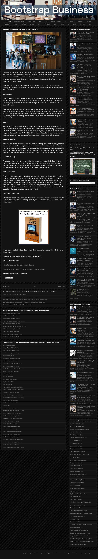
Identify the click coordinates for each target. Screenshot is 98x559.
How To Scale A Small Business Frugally (12, 334)
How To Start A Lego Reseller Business (12, 413)
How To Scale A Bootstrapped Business (12, 442)
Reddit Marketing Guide (76, 468)
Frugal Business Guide (76, 508)
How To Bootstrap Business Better (11, 437)
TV (42, 553)
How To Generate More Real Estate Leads (13, 389)
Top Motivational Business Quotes (11, 429)
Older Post (61, 286)
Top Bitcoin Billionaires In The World (11, 323)
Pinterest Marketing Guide (77, 477)
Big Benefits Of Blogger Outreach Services (13, 395)
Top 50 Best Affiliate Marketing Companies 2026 (85, 120)
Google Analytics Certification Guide (79, 536)
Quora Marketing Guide (76, 465)
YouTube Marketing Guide (77, 471)
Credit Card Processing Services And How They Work (85, 88)
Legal (25, 553)
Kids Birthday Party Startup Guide (11, 416)
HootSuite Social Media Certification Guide (81, 524)
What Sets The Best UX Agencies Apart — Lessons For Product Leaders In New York (24, 302)
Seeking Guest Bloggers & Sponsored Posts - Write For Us (85, 109)
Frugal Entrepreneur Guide (77, 426)
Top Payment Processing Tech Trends (12, 363)
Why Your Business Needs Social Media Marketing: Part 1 (86, 396)
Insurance (82, 24)
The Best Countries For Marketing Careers (13, 410)
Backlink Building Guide (76, 446)
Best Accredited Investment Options (11, 318)
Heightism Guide (74, 519)
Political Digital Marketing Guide (78, 544)
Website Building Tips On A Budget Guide (81, 538)
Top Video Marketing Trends (10, 379)
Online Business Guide (76, 499)
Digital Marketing (19, 21)
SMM (70, 553)
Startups (7, 24)
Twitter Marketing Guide (76, 463)
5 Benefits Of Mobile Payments (85, 98)
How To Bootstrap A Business (10, 402)
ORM (71, 21)
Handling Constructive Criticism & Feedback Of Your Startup (24, 269)
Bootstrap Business (10, 553)
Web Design (79, 21)
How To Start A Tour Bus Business (11, 444)
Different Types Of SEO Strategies (11, 347)
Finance (15, 24)
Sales (55, 24)
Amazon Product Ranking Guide (11, 350)
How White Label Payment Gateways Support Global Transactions (84, 66)
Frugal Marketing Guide (8, 355)
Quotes (50, 553)
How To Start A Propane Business (11, 421)
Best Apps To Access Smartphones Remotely (14, 321)
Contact (89, 21)
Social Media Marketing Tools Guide (79, 454)
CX (35, 553)
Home (34, 286)
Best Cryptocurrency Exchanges (11, 315)
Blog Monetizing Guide (8, 381)
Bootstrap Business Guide (77, 423)
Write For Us (56, 553)
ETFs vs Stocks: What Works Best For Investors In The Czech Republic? (20, 297)
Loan (74, 24)
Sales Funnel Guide (75, 457)
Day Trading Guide (7, 384)
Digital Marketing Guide (76, 440)
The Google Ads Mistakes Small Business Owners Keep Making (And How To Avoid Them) (25, 299)
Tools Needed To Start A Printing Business (13, 439)
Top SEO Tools (6, 405)
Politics (74, 553)
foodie (33, 98)
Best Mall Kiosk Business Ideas (10, 400)
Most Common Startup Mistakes (10, 371)
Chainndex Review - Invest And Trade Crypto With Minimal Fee (85, 280)
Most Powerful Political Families (10, 408)
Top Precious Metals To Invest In (11, 366)
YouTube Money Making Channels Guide (81, 513)
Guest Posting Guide (75, 522)
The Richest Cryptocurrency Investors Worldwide (15, 326)
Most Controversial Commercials (11, 361)
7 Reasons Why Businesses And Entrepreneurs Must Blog (85, 33)
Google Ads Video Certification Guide (80, 533)
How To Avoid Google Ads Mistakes (11, 336)
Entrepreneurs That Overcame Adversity (12, 418)
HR (68, 24)
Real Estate (47, 24)
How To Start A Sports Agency (10, 423)
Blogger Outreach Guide (76, 449)
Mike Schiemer (19, 553)
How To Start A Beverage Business (11, 426)
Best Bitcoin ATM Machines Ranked (11, 313)
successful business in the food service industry (45, 198)
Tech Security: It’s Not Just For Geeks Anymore (14, 294)
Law (90, 24)
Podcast (39, 553)
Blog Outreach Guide (75, 496)
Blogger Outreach (56, 21)
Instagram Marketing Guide (77, 479)
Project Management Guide (77, 516)
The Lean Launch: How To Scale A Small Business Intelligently (18, 304)
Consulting (8, 21)
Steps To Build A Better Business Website (13, 387)
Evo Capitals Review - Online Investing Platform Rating (85, 269)
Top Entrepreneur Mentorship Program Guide (82, 541)
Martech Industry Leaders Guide (78, 437)
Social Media (31, 21)
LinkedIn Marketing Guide (77, 482)
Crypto (32, 24)
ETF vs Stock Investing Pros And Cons (12, 329)
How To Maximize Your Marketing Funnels (13, 368)
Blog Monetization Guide (76, 435)
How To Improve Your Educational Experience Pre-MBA (86, 385)
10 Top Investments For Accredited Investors (83, 290)
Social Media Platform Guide (77, 488)
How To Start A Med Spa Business (11, 434)
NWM (32, 553)
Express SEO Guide (75, 491)
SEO (46, 21)
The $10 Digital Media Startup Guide (79, 429)
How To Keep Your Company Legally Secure (19, 265)
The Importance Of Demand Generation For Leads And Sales (85, 339)
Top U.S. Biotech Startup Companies (12, 358)
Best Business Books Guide (77, 505)
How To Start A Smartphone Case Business (13, 447)
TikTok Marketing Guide (76, 485)
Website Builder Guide (76, 432)
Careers (83, 553)
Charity (87, 553)
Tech (39, 24)
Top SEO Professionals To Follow (11, 392)
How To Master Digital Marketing (11, 331)
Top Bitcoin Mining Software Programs (12, 353)
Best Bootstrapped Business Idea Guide (80, 502)
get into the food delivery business (30, 187)
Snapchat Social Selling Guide (78, 474)
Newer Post (6, 286)
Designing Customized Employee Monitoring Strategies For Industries (86, 77)
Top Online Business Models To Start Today (13, 397)
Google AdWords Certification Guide (79, 530)
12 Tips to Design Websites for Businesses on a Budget (85, 259)
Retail (62, 24)
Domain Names (64, 553)
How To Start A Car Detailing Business (12, 431)
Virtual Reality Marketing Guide (78, 460)
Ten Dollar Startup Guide (9, 345)
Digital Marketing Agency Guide (78, 510)
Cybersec (79, 553)
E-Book (46, 553)
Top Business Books (8, 374)
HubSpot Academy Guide (76, 527)
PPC (40, 21)
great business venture (46, 163)
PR (65, 21)
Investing (23, 24)
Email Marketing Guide (76, 443)
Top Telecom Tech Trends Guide (78, 494)
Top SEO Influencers (8, 376)
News (28, 553)
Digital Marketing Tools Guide (78, 451)
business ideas (27, 77)
